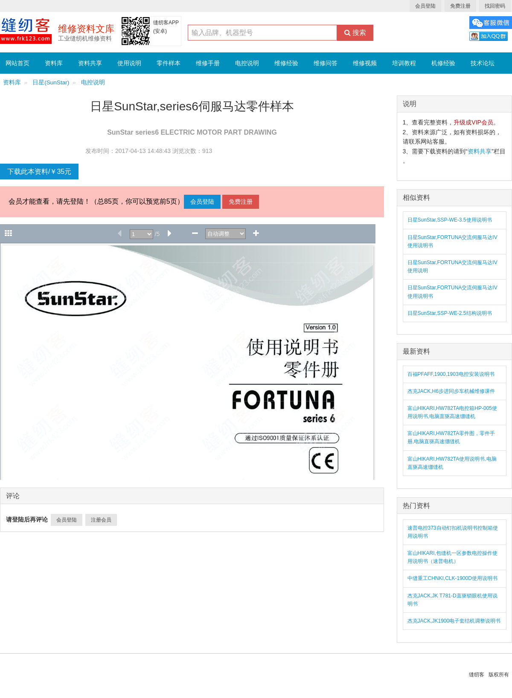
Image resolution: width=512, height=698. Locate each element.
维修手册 (208, 63)
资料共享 (90, 63)
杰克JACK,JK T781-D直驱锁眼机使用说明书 (452, 600)
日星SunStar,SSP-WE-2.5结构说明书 (449, 313)
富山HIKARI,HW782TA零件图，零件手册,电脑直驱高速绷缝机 (451, 437)
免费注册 (460, 6)
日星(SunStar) (50, 82)
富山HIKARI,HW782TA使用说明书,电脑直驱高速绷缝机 (452, 463)
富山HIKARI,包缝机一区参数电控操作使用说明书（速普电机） (452, 557)
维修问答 (325, 63)
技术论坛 (483, 63)
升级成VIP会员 (473, 122)
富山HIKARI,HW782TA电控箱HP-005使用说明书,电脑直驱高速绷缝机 (452, 412)
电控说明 (247, 63)
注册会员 (101, 520)
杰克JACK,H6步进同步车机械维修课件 (451, 391)
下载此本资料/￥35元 (39, 171)
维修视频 (365, 63)
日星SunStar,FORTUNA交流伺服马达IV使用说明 (452, 267)
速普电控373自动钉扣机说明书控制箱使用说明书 (452, 532)
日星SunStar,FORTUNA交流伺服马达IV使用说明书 (452, 241)
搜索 (355, 33)
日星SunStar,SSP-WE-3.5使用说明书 (449, 220)
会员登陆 (425, 6)
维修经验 (286, 63)
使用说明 (129, 63)
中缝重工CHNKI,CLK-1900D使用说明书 (452, 578)
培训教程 (404, 63)
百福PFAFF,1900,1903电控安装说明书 (451, 374)
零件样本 (168, 63)
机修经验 (443, 63)
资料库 (54, 63)
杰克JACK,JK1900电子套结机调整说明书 (454, 621)
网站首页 (17, 63)
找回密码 (495, 6)
